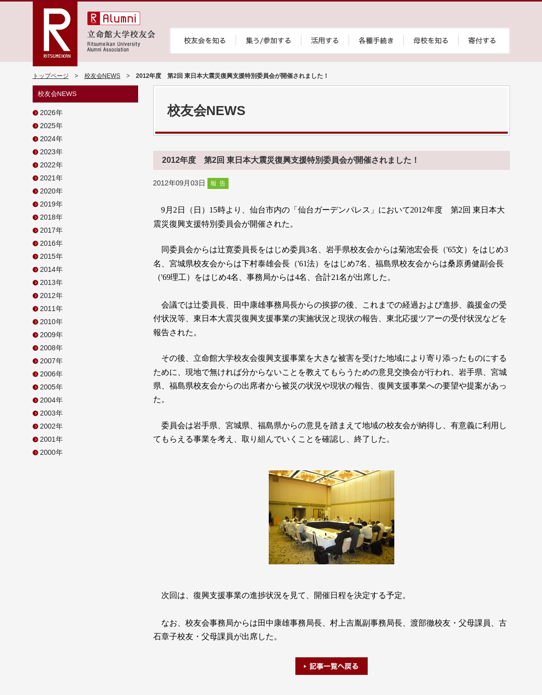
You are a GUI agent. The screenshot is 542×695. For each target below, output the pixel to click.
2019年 (51, 204)
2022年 (51, 165)
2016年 (51, 243)
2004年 (51, 400)
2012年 (51, 295)
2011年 (51, 309)
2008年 (51, 348)
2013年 (51, 282)
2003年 (51, 413)
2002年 (51, 426)
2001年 (51, 439)
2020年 (51, 191)
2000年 (51, 452)
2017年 (51, 230)
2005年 (51, 387)
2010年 (51, 322)
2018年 (51, 217)
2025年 (51, 126)
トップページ (51, 75)
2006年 (51, 374)
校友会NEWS (102, 75)
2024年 (51, 139)
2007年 (51, 361)
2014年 (51, 269)
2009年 (51, 335)
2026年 (51, 113)
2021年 (51, 178)
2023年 (51, 152)
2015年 (51, 256)
